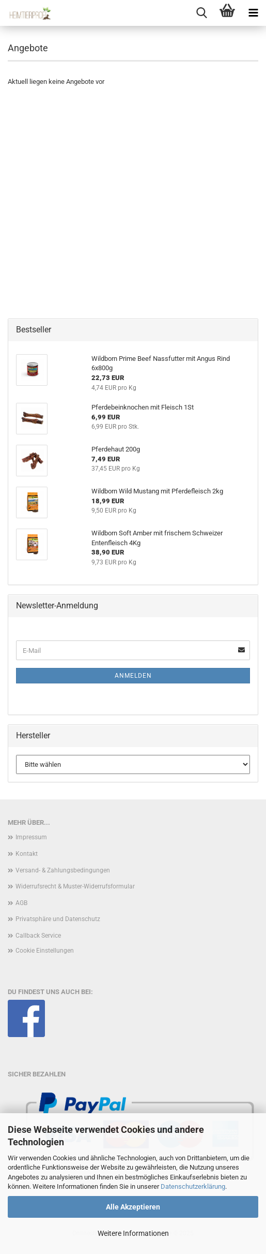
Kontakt (26, 853)
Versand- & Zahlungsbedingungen (62, 870)
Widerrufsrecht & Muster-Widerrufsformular (75, 886)
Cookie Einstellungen (44, 950)
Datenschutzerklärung (193, 1186)
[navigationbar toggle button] (253, 13)
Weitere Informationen (133, 1233)
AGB (21, 903)
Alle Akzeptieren (133, 1207)
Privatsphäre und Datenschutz (57, 919)
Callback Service (38, 935)
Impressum (31, 837)
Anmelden (133, 675)
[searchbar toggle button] (201, 13)
